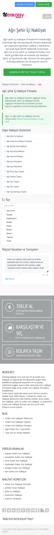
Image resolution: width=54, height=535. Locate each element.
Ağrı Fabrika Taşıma (13, 176)
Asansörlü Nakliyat (12, 495)
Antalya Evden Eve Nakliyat (16, 468)
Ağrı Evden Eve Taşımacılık (17, 429)
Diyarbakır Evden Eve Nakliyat (17, 464)
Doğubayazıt (11, 218)
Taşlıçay (9, 237)
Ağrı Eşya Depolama (13, 161)
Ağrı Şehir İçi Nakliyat (13, 136)
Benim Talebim (25, 4)
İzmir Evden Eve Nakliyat (15, 460)
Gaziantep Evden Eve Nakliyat (17, 457)
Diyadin (9, 214)
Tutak (8, 240)
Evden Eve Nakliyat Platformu (19, 418)
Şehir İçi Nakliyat (28, 84)
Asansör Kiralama (11, 498)
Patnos (9, 233)
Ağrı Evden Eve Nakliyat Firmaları (18, 141)
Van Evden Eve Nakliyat (14, 471)
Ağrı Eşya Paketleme (13, 166)
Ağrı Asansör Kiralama (13, 156)
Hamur (9, 225)
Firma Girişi (43, 4)
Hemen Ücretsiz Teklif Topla (27, 72)
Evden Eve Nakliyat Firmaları (18, 425)
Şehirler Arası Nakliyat (13, 487)
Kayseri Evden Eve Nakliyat (16, 453)
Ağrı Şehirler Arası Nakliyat (15, 146)
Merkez (9, 229)
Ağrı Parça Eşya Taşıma (14, 171)
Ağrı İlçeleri (27, 210)
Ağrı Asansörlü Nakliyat (14, 151)
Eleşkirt (9, 222)
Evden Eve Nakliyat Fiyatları (18, 422)
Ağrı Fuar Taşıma (11, 181)
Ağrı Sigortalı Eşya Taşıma (15, 191)
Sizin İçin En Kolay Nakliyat (17, 432)
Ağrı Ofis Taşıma (11, 186)
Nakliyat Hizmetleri (10, 84)
